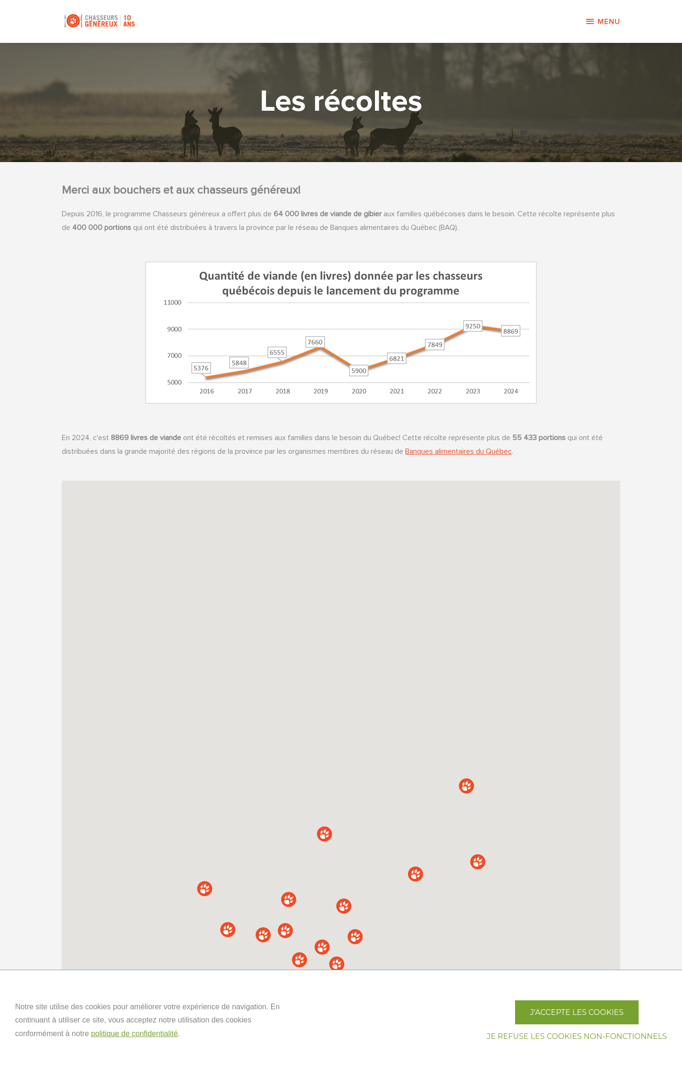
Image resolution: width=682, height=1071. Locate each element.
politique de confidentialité (134, 1034)
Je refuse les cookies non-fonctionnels (577, 1036)
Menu (602, 21)
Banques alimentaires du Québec (458, 451)
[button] (415, 874)
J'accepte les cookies (577, 1012)
